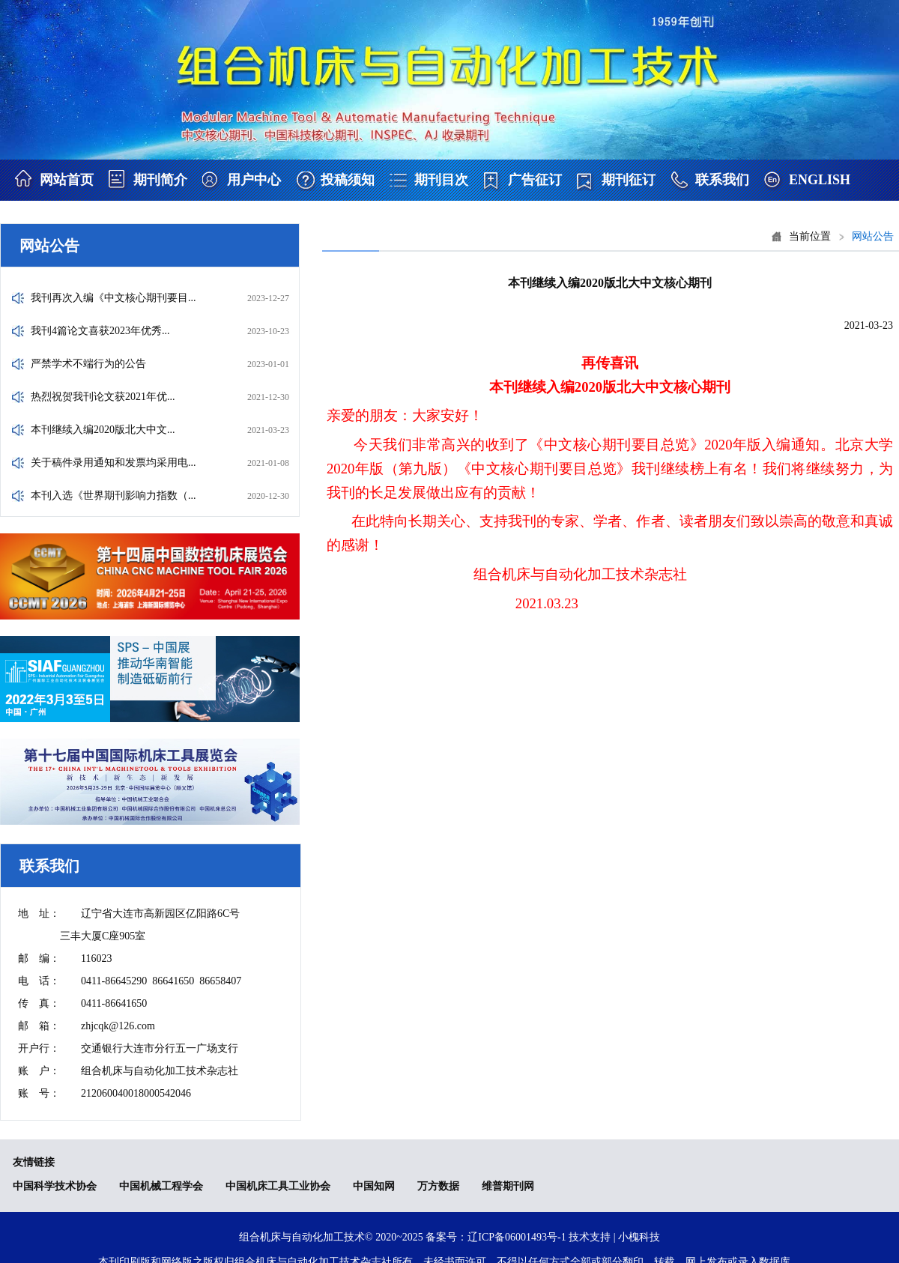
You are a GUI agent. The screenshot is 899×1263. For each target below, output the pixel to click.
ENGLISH (819, 179)
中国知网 (374, 1186)
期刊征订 (629, 179)
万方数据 (438, 1186)
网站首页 (67, 179)
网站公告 (873, 236)
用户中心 (254, 179)
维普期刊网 (508, 1186)
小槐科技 (639, 1237)
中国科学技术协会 (55, 1186)
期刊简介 (160, 179)
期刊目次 (441, 179)
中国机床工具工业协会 (277, 1186)
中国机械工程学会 (161, 1186)
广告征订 (535, 179)
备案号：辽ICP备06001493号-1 (496, 1237)
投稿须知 (348, 179)
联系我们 (722, 179)
